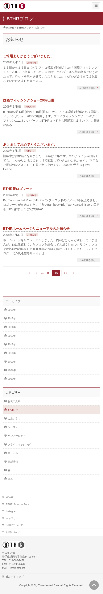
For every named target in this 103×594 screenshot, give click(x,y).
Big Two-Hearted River (47, 585)
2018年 (12, 309)
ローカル (13, 453)
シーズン (13, 427)
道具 (10, 478)
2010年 (12, 361)
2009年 (12, 370)
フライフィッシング (19, 444)
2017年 (12, 318)
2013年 (12, 335)
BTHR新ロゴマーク (18, 189)
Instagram (11, 511)
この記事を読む (87, 87)
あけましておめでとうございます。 (30, 144)
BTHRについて (14, 525)
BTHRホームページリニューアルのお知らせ (36, 228)
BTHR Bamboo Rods (17, 504)
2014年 (12, 327)
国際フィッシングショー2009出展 (28, 100)
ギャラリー (12, 518)
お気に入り (14, 401)
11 (65, 272)
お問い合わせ (13, 532)
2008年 (12, 378)
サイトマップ (15, 576)
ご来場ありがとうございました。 (28, 56)
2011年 (12, 353)
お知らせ (31, 62)
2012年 (12, 344)
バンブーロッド (16, 435)
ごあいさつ (14, 418)
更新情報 (13, 461)
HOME (9, 497)
